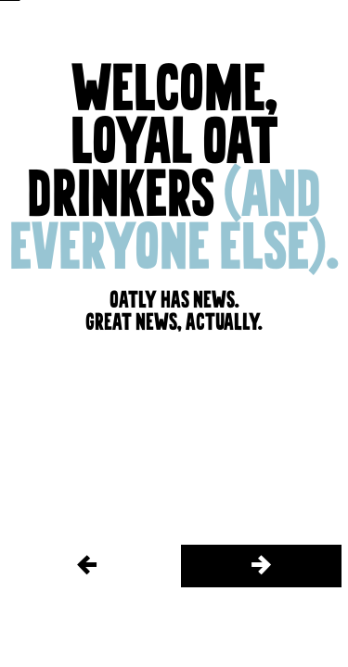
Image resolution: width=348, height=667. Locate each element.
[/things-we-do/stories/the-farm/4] (261, 566)
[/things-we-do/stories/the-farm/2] (87, 566)
